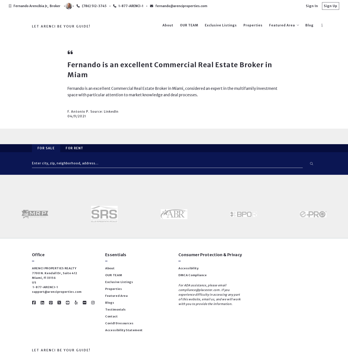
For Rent (74, 148)
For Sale (46, 148)
